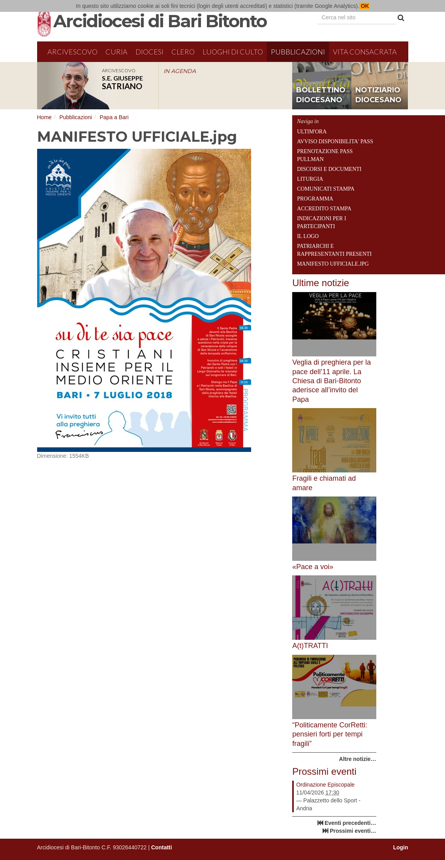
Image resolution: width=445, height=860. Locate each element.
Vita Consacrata (365, 51)
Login (400, 847)
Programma (315, 199)
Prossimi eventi (324, 771)
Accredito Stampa (324, 209)
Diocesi (149, 51)
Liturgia (310, 179)
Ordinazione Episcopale (325, 784)
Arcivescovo (72, 51)
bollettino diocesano (320, 95)
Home (44, 117)
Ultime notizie (320, 282)
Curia (116, 51)
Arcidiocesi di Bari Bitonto (160, 21)
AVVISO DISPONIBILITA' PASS (335, 141)
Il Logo (308, 236)
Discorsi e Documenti (329, 169)
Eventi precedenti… (350, 823)
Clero (183, 51)
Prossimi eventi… (353, 831)
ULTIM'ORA (312, 132)
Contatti (161, 847)
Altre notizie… (357, 759)
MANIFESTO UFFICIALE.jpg (333, 264)
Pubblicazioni (298, 51)
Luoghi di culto (233, 51)
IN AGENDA (179, 71)
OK (364, 6)
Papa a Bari (114, 117)
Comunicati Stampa (326, 189)
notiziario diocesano (378, 95)
